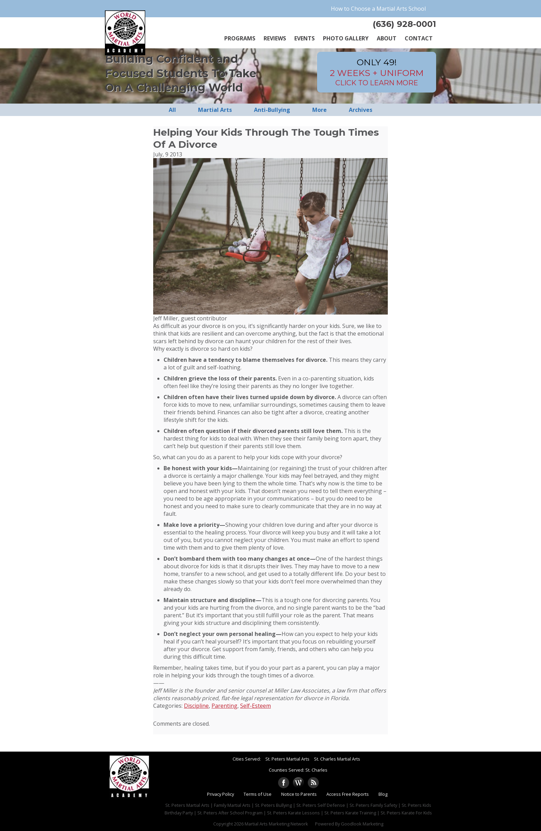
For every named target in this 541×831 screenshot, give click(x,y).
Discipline (196, 705)
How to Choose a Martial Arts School (378, 8)
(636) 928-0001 (404, 24)
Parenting (224, 705)
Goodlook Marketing (362, 824)
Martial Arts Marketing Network (276, 824)
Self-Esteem (255, 705)
